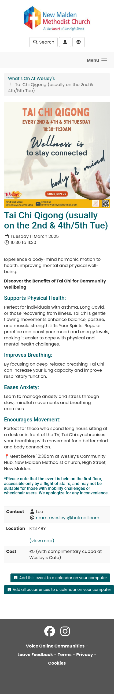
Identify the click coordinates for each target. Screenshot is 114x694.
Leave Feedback (35, 655)
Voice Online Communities (55, 646)
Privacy (84, 655)
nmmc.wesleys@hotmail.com (67, 518)
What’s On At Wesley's (31, 78)
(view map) (42, 541)
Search (43, 42)
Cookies (57, 663)
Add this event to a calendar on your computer (60, 577)
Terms (65, 655)
